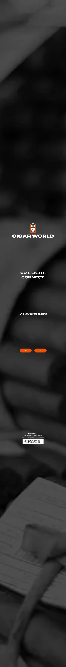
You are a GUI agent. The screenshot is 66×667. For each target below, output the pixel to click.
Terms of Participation (38, 437)
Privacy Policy (25, 437)
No (40, 350)
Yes (25, 350)
